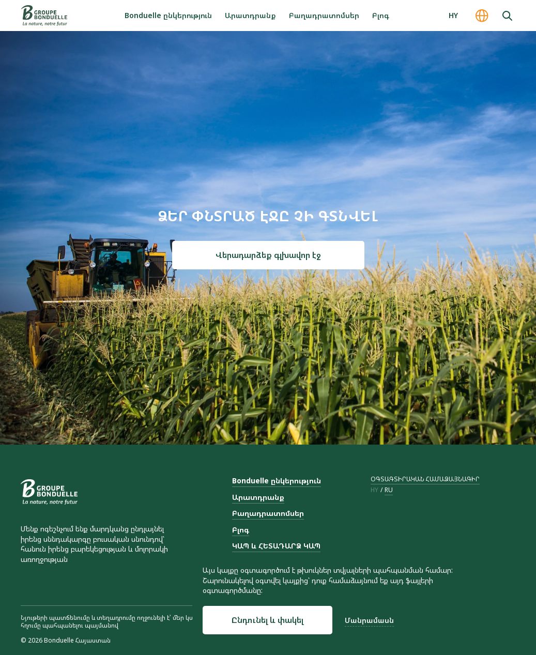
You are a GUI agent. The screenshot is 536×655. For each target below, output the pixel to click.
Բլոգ (380, 15)
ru (389, 490)
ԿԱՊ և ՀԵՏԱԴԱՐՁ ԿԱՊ (276, 546)
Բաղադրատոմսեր (324, 15)
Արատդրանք (250, 15)
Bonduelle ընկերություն (168, 15)
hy (374, 490)
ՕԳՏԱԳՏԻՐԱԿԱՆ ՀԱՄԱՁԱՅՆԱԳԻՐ (425, 479)
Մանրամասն (369, 620)
